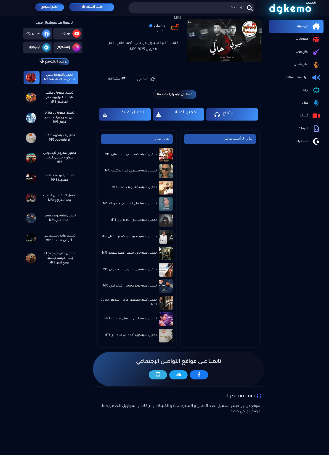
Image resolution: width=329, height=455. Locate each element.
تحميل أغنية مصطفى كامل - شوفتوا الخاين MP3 (129, 302)
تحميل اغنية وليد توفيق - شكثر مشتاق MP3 (129, 236)
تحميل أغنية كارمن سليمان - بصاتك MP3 (130, 319)
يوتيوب (71, 33)
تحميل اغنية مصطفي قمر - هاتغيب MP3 (131, 171)
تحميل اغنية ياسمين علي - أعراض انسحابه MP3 (59, 238)
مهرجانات (308, 39)
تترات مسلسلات (303, 78)
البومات (309, 129)
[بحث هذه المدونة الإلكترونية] (191, 7)
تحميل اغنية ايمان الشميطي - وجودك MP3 (130, 203)
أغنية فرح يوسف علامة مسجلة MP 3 (59, 178)
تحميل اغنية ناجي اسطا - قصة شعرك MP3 (129, 253)
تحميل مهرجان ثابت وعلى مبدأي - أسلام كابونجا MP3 (59, 158)
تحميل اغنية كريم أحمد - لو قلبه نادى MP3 (59, 138)
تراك (311, 90)
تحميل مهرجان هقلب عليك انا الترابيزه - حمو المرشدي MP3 (59, 98)
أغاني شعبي (307, 65)
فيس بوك (38, 33)
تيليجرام (39, 47)
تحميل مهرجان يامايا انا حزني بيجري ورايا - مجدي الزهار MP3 (59, 118)
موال (311, 103)
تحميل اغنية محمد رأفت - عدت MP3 (134, 187)
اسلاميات (308, 142)
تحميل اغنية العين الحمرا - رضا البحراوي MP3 (59, 198)
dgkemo (157, 26)
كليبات (310, 116)
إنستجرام (69, 47)
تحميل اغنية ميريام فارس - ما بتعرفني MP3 (130, 269)
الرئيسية (309, 26)
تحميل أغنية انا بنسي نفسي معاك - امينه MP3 (59, 78)
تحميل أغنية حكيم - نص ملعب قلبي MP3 (131, 154)
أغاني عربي (308, 52)
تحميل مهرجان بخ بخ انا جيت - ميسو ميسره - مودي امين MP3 (59, 258)
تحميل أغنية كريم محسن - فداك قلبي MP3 (59, 218)
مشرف (159, 30)
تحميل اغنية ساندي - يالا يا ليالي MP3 (134, 220)
